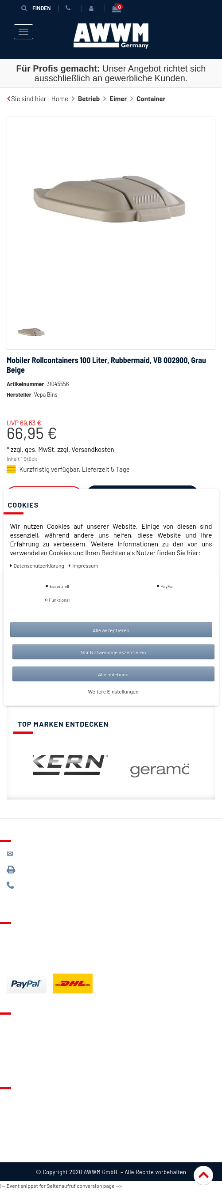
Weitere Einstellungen (113, 691)
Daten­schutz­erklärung (38, 565)
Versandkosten (92, 449)
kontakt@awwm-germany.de (55, 853)
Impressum (23, 1151)
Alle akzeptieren (111, 629)
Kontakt (18, 1025)
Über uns (20, 1100)
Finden (36, 7)
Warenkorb (23, 1051)
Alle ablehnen (113, 674)
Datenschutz (25, 1113)
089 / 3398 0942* (41, 870)
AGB (13, 1126)
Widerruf (20, 1138)
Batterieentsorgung (36, 960)
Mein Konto (23, 1064)
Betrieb (89, 98)
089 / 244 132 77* (40, 885)
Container (150, 98)
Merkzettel (22, 1038)
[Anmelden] (93, 8)
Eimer (118, 98)
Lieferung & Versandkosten (47, 935)
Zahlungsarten (28, 947)
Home (60, 98)
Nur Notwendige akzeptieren (113, 651)
